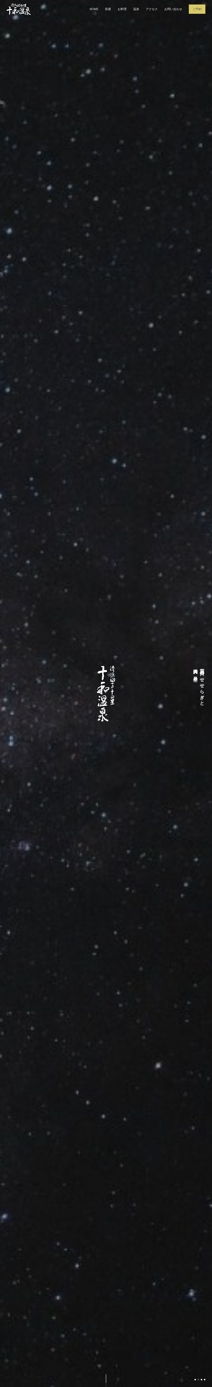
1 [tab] (195, 1379)
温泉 (136, 9)
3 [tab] (201, 1379)
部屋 (108, 9)
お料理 (122, 9)
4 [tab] (204, 1379)
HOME (94, 9)
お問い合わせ (173, 9)
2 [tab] (198, 1379)
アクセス (152, 9)
